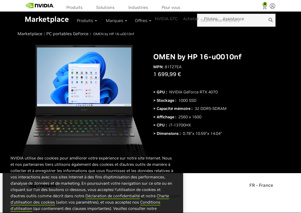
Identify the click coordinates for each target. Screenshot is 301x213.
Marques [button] (117, 20)
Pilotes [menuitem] (210, 18)
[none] (272, 6)
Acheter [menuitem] (191, 18)
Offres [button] (143, 20)
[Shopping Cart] (265, 7)
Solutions (105, 7)
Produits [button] (87, 20)
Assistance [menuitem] (233, 18)
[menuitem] (76, 7)
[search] (271, 20)
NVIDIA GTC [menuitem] (166, 18)
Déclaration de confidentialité (112, 206)
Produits (74, 7)
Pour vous (171, 7)
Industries (138, 7)
